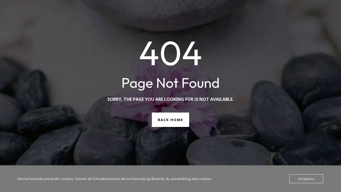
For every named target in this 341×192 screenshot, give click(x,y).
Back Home (170, 119)
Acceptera (306, 178)
